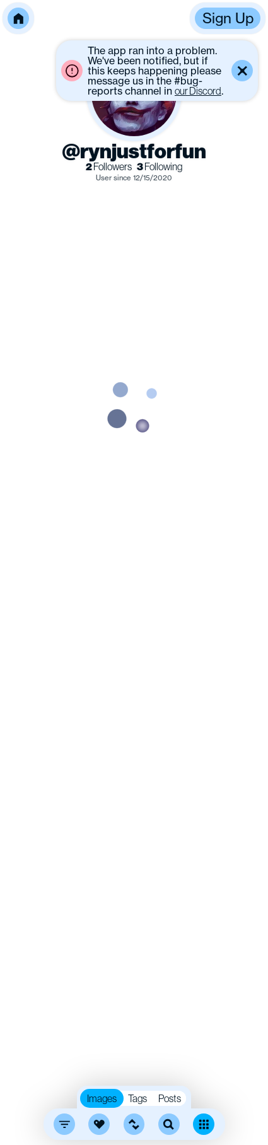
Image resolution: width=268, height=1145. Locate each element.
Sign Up (227, 18)
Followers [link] (109, 166)
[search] (169, 1124)
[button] (18, 18)
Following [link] (159, 166)
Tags (137, 1098)
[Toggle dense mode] (203, 1124)
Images (102, 1098)
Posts (169, 1098)
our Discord (198, 90)
